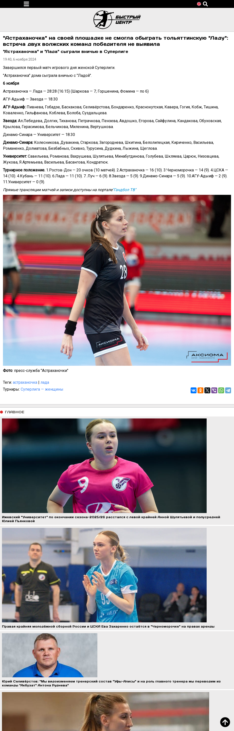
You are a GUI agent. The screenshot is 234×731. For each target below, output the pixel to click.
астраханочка (25, 382)
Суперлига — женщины (42, 389)
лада (44, 382)
